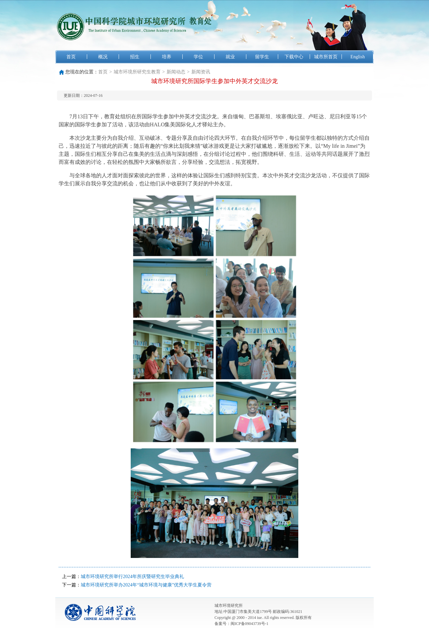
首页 (71, 56)
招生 (134, 56)
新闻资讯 (200, 71)
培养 (166, 56)
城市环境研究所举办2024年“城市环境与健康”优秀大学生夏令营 (146, 584)
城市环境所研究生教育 (137, 71)
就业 (230, 56)
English (358, 56)
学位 (198, 56)
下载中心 (294, 56)
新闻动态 (176, 71)
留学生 (262, 56)
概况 (103, 56)
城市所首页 (326, 56)
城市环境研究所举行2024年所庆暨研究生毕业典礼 (132, 576)
